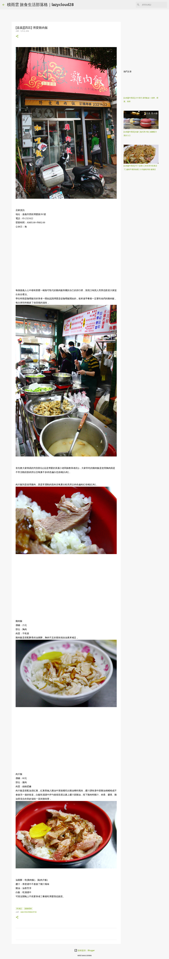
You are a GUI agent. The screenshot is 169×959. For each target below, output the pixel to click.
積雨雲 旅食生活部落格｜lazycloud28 (40, 4)
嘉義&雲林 (28, 908)
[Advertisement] (66, 258)
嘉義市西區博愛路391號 (28, 912)
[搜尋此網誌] (154, 5)
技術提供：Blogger (84, 950)
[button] (17, 36)
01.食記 (19, 908)
